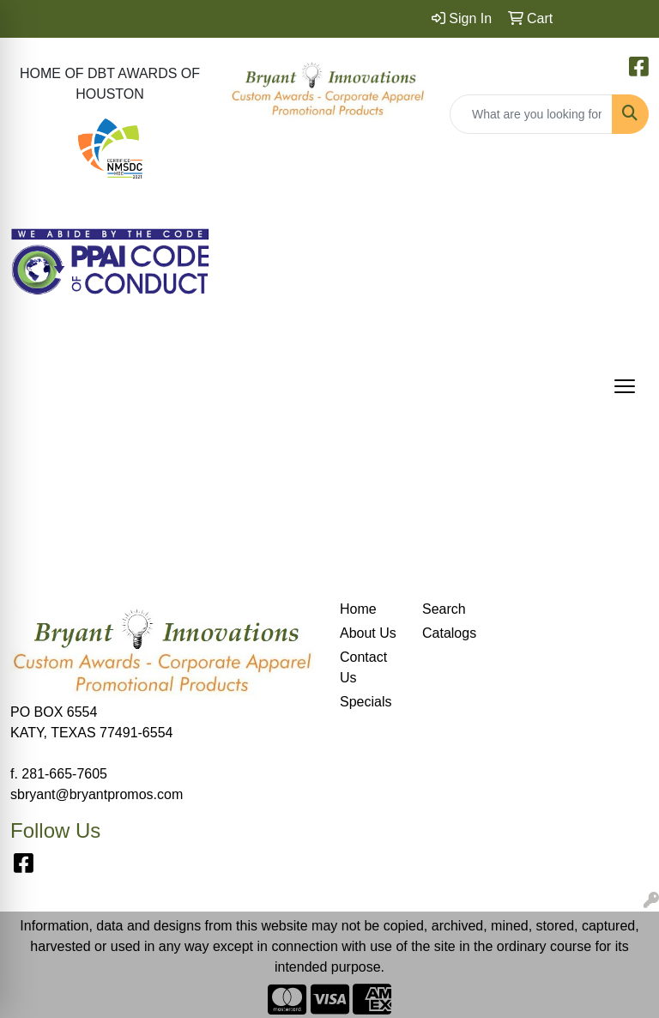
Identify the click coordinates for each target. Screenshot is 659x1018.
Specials (365, 701)
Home (358, 609)
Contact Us (363, 667)
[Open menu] (625, 386)
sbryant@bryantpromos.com (96, 794)
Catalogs (449, 633)
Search (444, 609)
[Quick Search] (531, 114)
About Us (368, 633)
